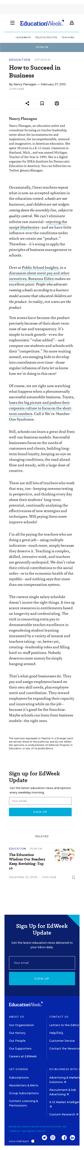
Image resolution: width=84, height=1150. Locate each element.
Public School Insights (40, 267)
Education (19, 59)
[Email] (42, 963)
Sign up (41, 978)
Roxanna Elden (41, 278)
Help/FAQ (56, 1033)
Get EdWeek (18, 1069)
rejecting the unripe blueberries (38, 224)
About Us (16, 1016)
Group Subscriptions (24, 1093)
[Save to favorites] (42, 103)
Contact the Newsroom (66, 1048)
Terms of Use (17, 1131)
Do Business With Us (66, 1069)
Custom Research (63, 1114)
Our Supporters (20, 1048)
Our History (17, 1033)
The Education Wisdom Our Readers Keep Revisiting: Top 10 (27, 861)
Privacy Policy (36, 1131)
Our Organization (21, 1025)
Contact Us (58, 1016)
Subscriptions (19, 1077)
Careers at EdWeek (23, 1056)
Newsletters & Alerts (23, 1085)
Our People (17, 1040)
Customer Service (62, 1040)
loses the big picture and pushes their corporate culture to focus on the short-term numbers (40, 408)
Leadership (23, 37)
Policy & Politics (46, 37)
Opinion (42, 59)
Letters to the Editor (64, 1025)
